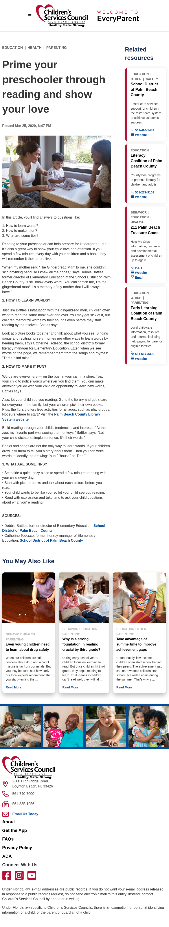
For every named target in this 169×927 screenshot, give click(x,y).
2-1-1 (136, 268)
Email (137, 277)
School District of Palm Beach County (51, 540)
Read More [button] (14, 687)
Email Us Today (25, 814)
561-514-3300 (142, 353)
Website (139, 134)
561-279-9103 (142, 192)
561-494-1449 (142, 130)
